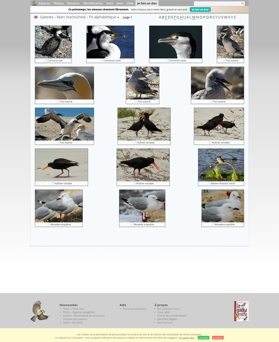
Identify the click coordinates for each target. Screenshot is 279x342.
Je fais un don (200, 9)
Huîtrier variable (146, 142)
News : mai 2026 (73, 322)
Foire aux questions (134, 308)
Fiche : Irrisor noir (73, 308)
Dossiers (73, 3)
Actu (109, 3)
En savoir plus (186, 337)
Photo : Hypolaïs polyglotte (79, 312)
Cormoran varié (112, 60)
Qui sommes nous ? (169, 308)
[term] (215, 4)
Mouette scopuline (61, 224)
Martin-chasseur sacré (223, 183)
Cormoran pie (55, 60)
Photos (58, 3)
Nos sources (164, 322)
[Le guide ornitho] (241, 311)
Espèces (44, 3)
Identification (93, 3)
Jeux (120, 3)
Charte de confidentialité (172, 315)
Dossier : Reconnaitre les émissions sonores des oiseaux (84, 317)
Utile (130, 3)
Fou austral (232, 60)
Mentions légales (167, 319)
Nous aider (163, 312)
